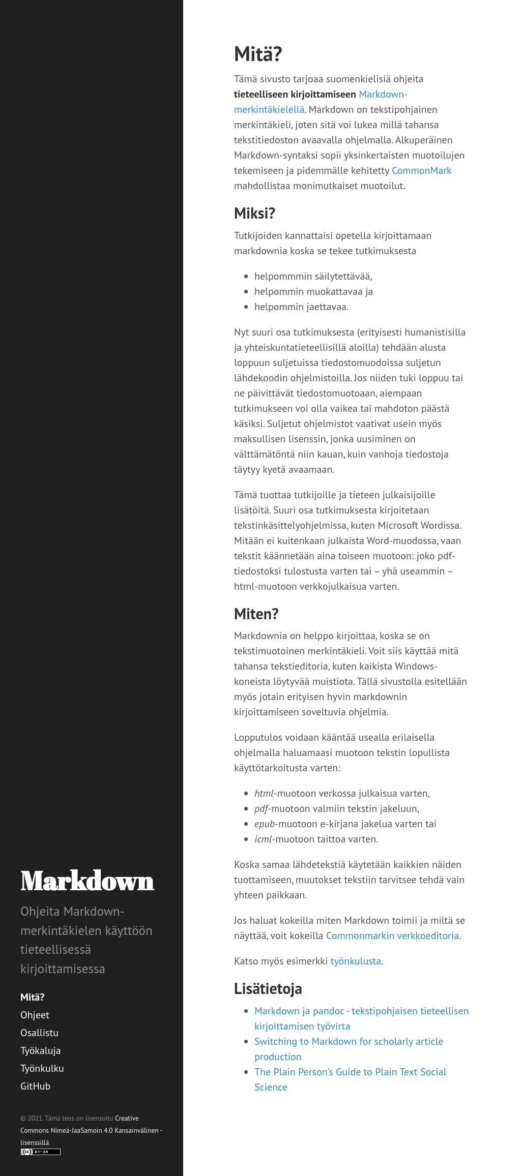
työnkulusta (356, 961)
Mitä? (32, 997)
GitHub (35, 1086)
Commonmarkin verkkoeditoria (392, 935)
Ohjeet (34, 1014)
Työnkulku (42, 1068)
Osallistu (39, 1032)
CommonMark (421, 170)
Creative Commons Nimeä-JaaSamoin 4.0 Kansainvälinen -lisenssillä (91, 1130)
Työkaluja (40, 1050)
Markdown (86, 880)
